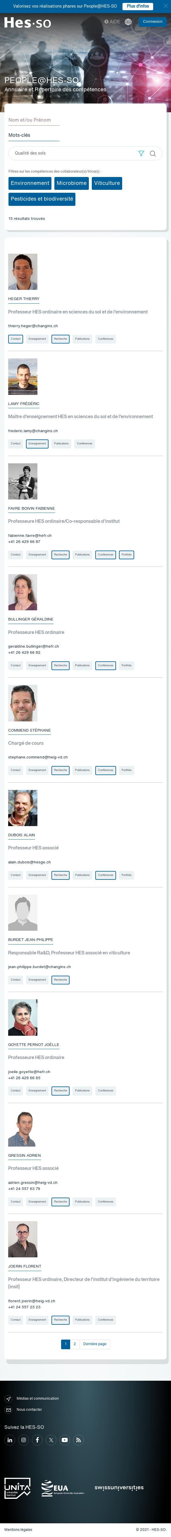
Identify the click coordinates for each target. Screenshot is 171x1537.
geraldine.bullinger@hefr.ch (33, 647)
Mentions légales (18, 1530)
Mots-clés (19, 135)
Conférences (105, 339)
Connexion (153, 22)
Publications (82, 339)
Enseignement (37, 339)
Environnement (30, 183)
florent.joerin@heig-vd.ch (31, 1301)
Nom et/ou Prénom (29, 120)
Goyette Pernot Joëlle (33, 1045)
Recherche (60, 339)
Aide (112, 22)
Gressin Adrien (24, 1156)
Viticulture (107, 183)
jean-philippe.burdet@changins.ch (39, 967)
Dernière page (94, 1344)
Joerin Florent (24, 1266)
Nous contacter (23, 1410)
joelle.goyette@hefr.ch (29, 1072)
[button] (141, 153)
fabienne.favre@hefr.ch (30, 536)
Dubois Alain (21, 835)
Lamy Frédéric (23, 404)
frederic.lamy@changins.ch (33, 431)
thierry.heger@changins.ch (33, 326)
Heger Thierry (23, 299)
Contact (15, 339)
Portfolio (127, 554)
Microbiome (72, 183)
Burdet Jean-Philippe (30, 940)
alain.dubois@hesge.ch (29, 862)
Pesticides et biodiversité (42, 199)
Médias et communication (31, 1399)
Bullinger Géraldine (30, 619)
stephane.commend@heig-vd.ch (38, 757)
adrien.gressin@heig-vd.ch (33, 1183)
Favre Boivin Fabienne (31, 509)
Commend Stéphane (29, 730)
